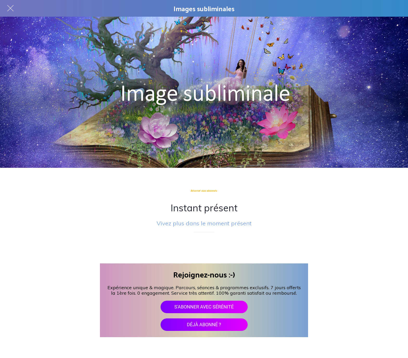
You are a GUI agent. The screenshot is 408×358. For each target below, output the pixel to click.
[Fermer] (10, 8)
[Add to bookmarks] (204, 248)
